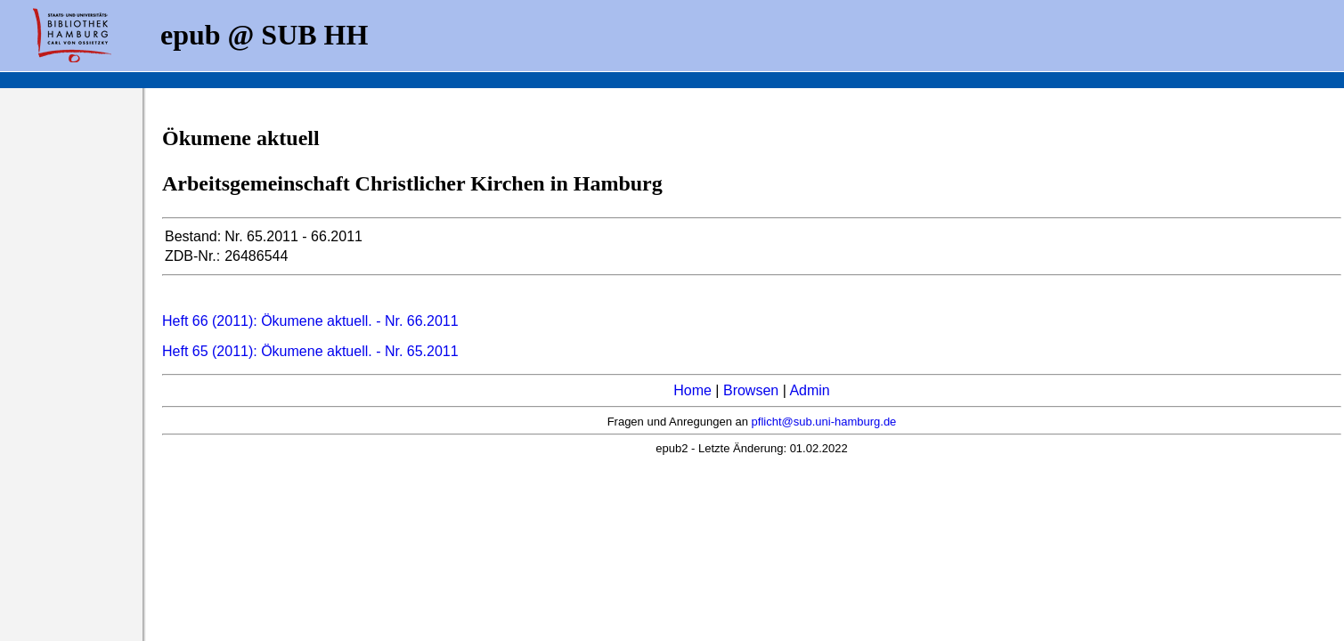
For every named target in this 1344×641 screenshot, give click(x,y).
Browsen (750, 390)
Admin (809, 390)
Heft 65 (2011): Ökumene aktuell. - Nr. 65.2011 (310, 351)
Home (692, 390)
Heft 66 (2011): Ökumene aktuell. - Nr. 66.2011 (310, 321)
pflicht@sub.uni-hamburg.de (824, 421)
